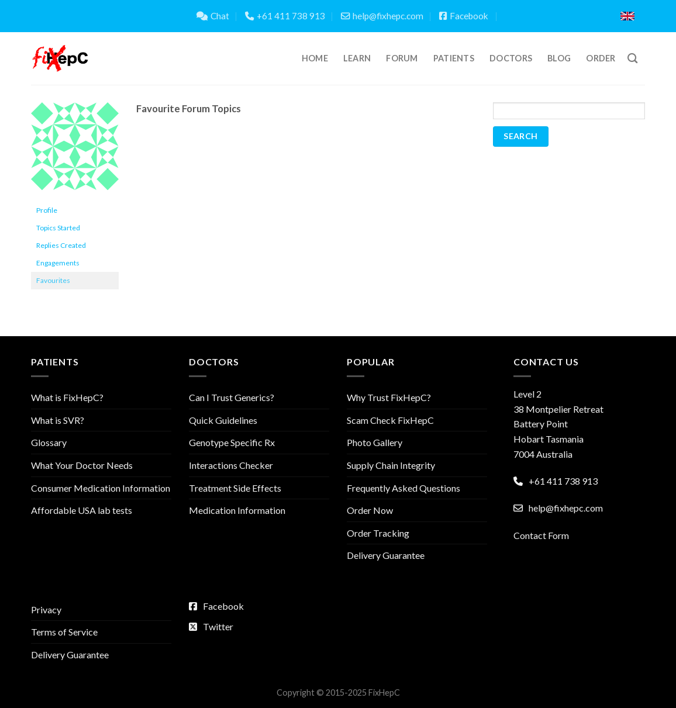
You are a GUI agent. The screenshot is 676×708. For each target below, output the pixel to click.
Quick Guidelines (223, 420)
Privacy (46, 609)
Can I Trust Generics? (231, 397)
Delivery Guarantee (386, 555)
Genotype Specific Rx (232, 442)
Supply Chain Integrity (391, 465)
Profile (46, 210)
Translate (570, 16)
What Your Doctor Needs (82, 465)
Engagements (58, 262)
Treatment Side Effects (235, 487)
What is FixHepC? (67, 397)
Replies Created (61, 245)
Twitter (211, 626)
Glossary (49, 442)
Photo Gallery (374, 442)
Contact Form (541, 535)
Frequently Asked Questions (403, 487)
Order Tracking (378, 532)
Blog (559, 58)
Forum (402, 58)
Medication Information (237, 510)
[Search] (632, 59)
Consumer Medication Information (100, 487)
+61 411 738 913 (285, 16)
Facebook (463, 16)
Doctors (510, 58)
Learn (357, 58)
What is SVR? (57, 420)
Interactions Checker (231, 465)
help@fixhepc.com (382, 16)
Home (315, 58)
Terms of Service (64, 631)
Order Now (370, 510)
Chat (212, 16)
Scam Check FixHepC (390, 420)
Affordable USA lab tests (81, 510)
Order (600, 58)
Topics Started (58, 227)
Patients (453, 58)
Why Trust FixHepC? (389, 397)
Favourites (53, 280)
